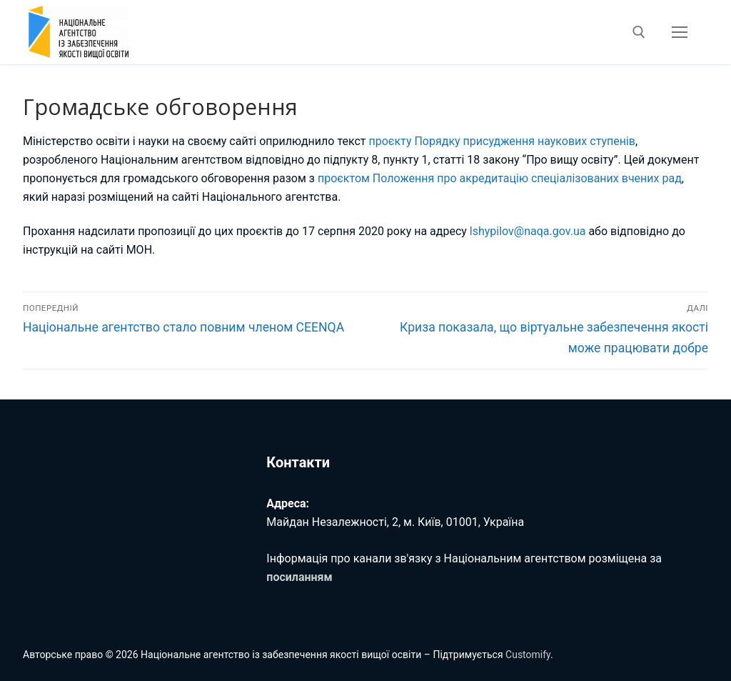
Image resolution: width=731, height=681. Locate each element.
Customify (527, 654)
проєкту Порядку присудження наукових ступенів (502, 141)
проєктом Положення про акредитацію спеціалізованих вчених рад (500, 178)
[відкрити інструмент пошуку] (638, 32)
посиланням (299, 577)
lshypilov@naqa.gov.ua (528, 231)
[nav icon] (679, 32)
